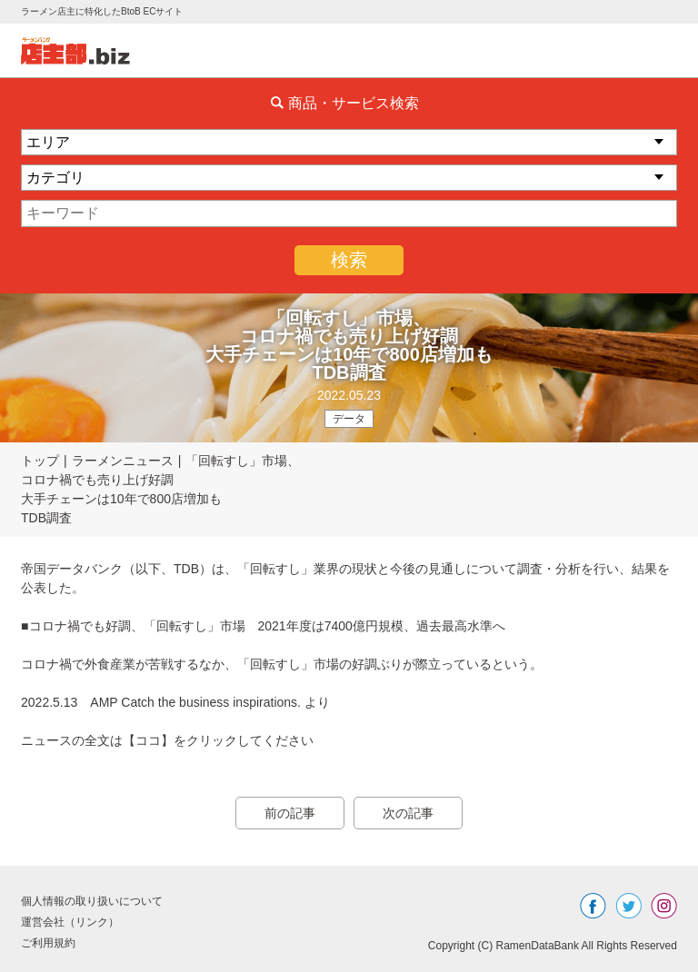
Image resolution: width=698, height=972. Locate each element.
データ (349, 418)
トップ (40, 460)
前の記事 (289, 813)
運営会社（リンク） (70, 922)
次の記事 (408, 813)
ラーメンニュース (123, 460)
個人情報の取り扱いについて (92, 901)
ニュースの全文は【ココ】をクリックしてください (167, 740)
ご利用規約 (48, 943)
